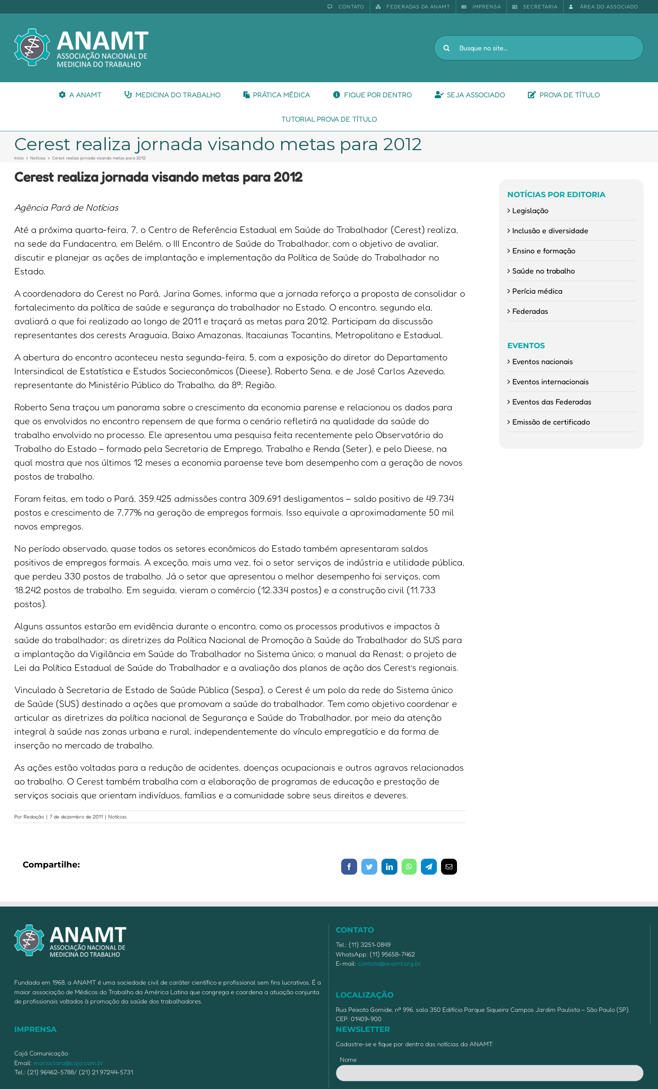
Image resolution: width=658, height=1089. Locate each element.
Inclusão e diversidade (550, 230)
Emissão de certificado (551, 421)
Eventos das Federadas (551, 401)
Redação (34, 816)
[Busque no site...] (539, 47)
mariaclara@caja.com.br (69, 1063)
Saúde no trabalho (543, 270)
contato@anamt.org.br (389, 963)
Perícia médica (537, 290)
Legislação (530, 210)
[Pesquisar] (446, 47)
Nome (348, 1059)
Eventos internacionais (550, 381)
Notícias (117, 816)
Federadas (530, 310)
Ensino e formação (543, 250)
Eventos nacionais (542, 361)
